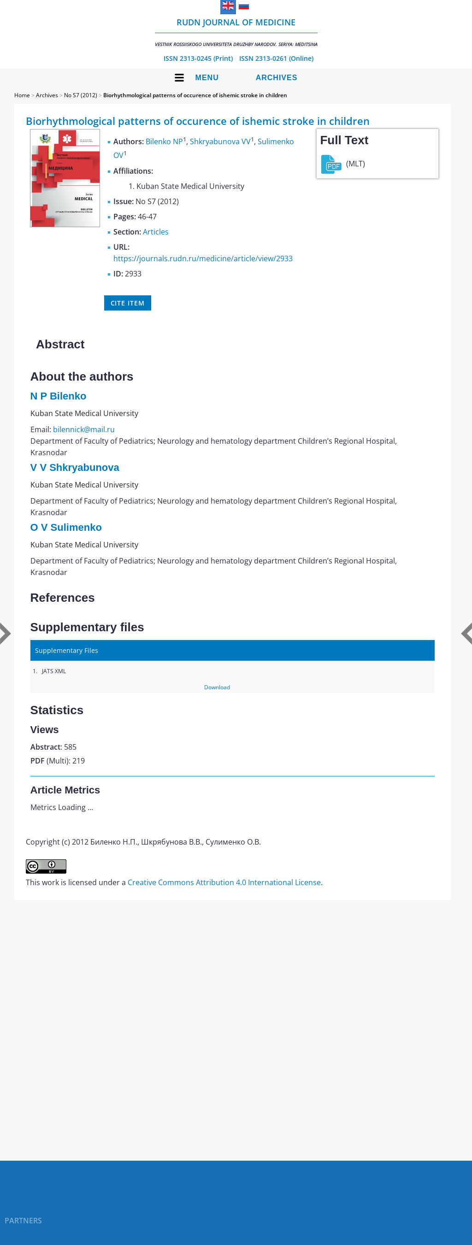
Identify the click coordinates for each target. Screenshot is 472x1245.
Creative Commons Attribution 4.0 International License (224, 882)
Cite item (128, 303)
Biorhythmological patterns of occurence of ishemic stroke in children (195, 95)
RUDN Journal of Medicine (236, 32)
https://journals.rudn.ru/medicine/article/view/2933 (203, 258)
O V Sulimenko (66, 527)
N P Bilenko (58, 396)
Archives (277, 78)
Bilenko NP (164, 141)
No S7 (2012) (80, 95)
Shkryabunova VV (220, 141)
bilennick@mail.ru (84, 429)
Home (22, 95)
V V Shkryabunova (74, 467)
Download (217, 687)
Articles (156, 232)
